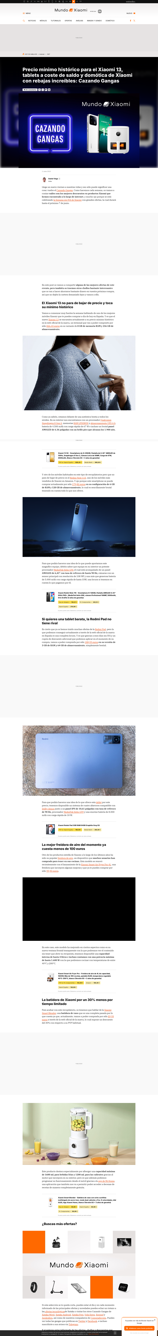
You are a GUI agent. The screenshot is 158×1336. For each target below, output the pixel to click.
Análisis (79, 21)
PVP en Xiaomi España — (70, 462)
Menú (28, 13)
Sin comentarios (31, 90)
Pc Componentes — (89, 602)
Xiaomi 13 (53, 319)
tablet (99, 802)
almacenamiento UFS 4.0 (102, 423)
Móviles (43, 21)
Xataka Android (63, 1314)
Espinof (99, 1314)
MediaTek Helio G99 (74, 812)
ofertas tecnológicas (55, 1311)
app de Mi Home (106, 1181)
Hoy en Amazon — (68, 602)
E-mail (49, 90)
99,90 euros (52, 871)
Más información (93, 1334)
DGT (48, 54)
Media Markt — (93, 462)
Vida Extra (90, 1314)
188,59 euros (91, 642)
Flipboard (46, 90)
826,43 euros (53, 326)
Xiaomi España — (68, 606)
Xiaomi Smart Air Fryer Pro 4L (96, 864)
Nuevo (129, 13)
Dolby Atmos (48, 808)
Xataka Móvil (48, 1314)
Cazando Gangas (65, 190)
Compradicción (98, 1317)
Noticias (32, 21)
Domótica (110, 21)
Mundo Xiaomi (71, 10)
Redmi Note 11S (78, 477)
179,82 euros (78, 484)
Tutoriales (56, 21)
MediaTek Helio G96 (64, 569)
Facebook (130, 20)
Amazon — (93, 983)
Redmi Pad (100, 629)
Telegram (73, 1324)
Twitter (134, 20)
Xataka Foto (77, 1314)
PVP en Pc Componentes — (71, 983)
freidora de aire (65, 858)
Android (41, 54)
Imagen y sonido (94, 21)
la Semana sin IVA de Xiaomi (68, 199)
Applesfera (47, 1317)
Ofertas (68, 21)
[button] (54, 178)
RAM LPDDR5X (81, 423)
